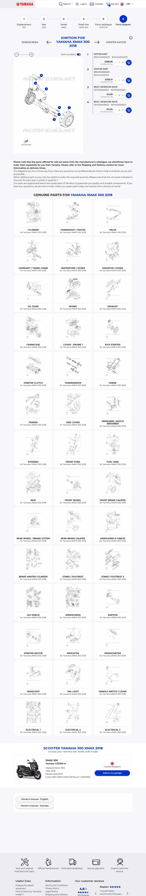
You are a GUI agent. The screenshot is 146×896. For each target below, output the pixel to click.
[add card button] (129, 62)
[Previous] (49, 42)
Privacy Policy (52, 888)
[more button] (123, 62)
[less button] (115, 62)
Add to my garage (112, 773)
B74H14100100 (101, 75)
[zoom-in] (31, 55)
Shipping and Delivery (56, 894)
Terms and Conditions (56, 885)
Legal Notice (51, 891)
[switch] (79, 54)
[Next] (97, 42)
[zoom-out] (17, 55)
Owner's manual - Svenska (35, 806)
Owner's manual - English (34, 799)
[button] (131, 38)
